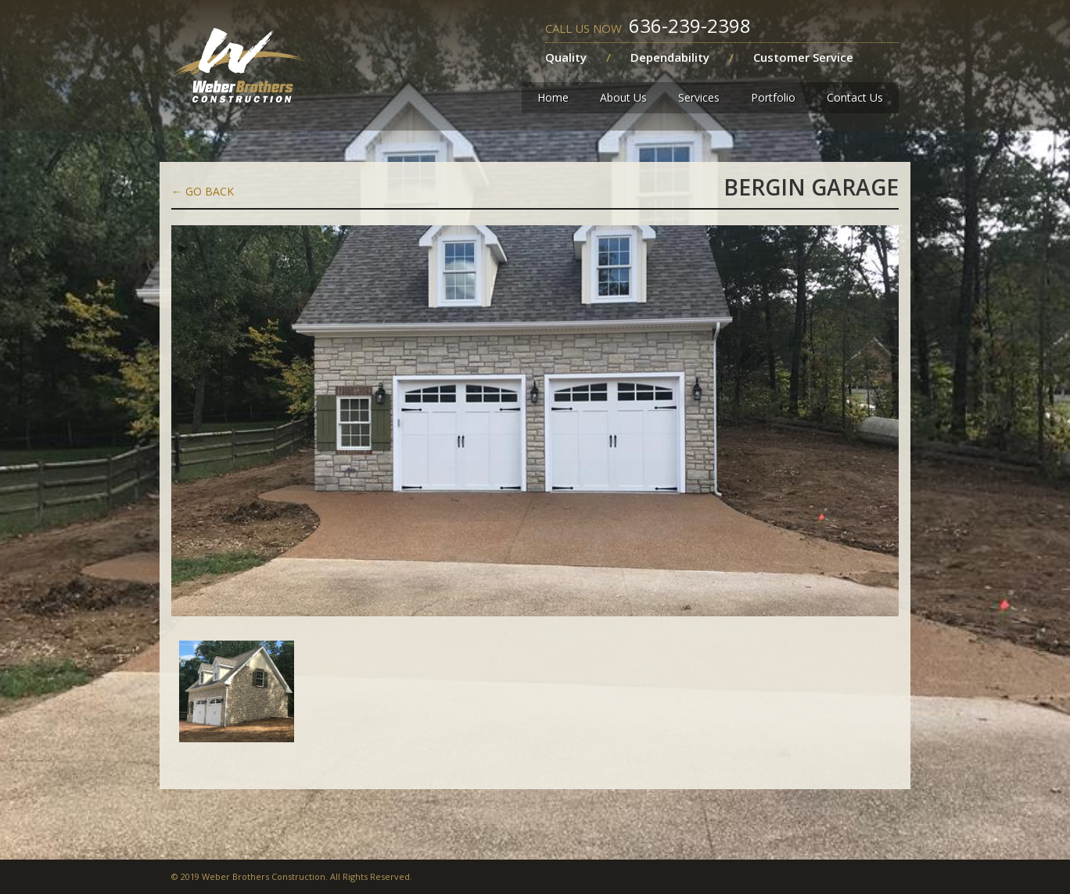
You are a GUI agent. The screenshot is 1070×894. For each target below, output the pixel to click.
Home (553, 97)
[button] (698, 97)
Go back (202, 191)
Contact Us (855, 97)
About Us (623, 97)
